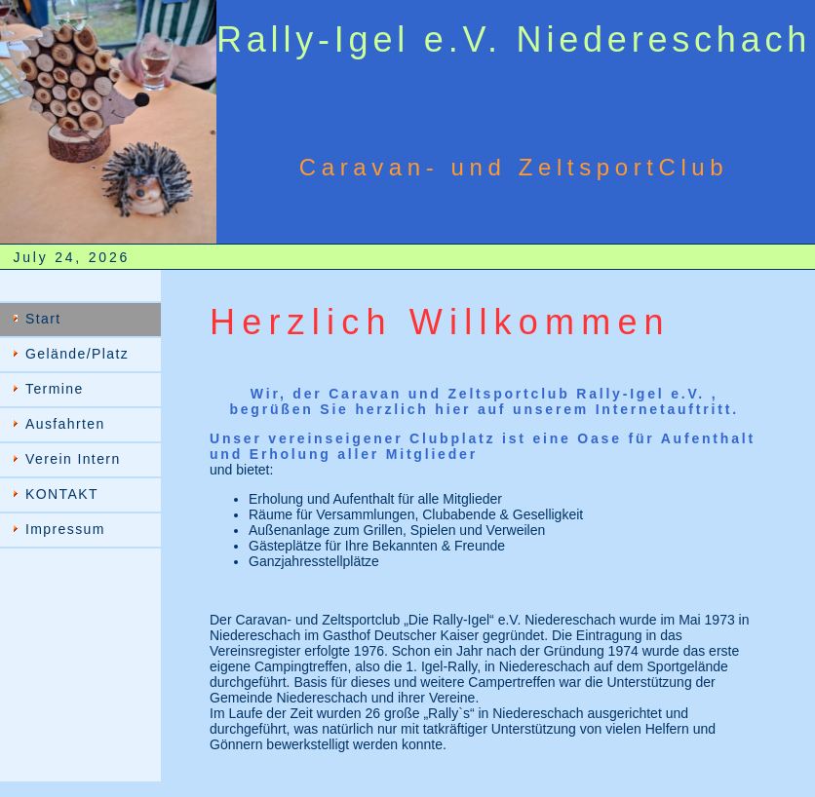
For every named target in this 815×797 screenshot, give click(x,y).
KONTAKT (61, 494)
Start (43, 318)
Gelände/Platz (77, 353)
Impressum (65, 529)
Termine (54, 389)
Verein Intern (73, 459)
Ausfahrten (65, 424)
